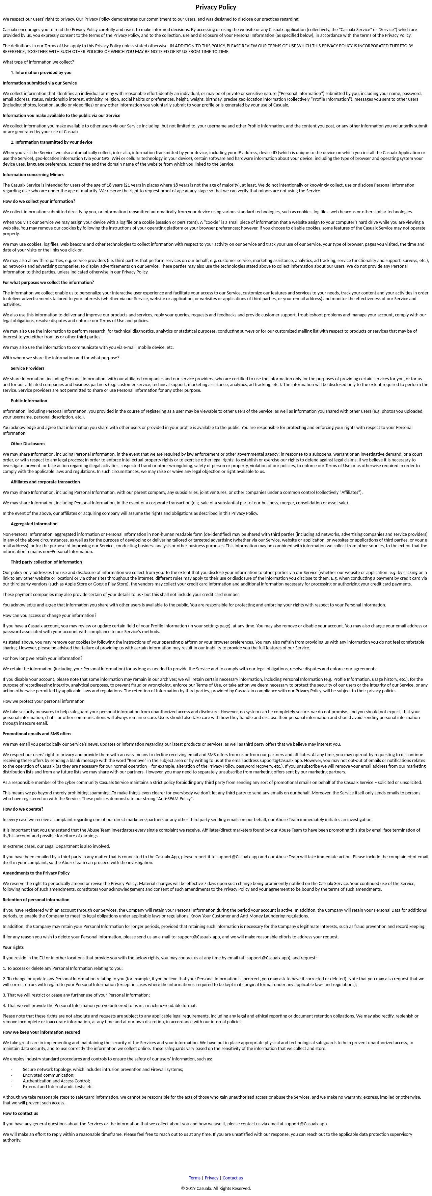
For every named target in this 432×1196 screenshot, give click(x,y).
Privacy (211, 1178)
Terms (194, 1178)
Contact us (233, 1178)
